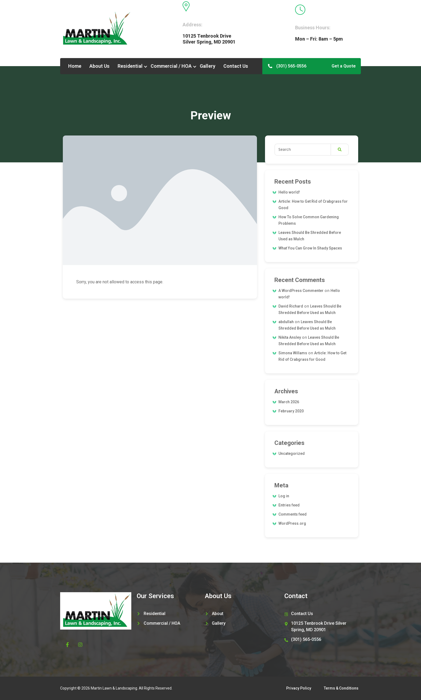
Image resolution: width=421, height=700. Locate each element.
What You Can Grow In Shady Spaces (310, 248)
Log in (283, 496)
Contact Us (235, 66)
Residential (130, 66)
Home (74, 66)
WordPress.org (292, 523)
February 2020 (291, 411)
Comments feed (292, 514)
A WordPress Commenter (301, 290)
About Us (99, 66)
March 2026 (288, 402)
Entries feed (289, 505)
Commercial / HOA (171, 66)
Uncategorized (291, 453)
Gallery (207, 66)
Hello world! (289, 192)
